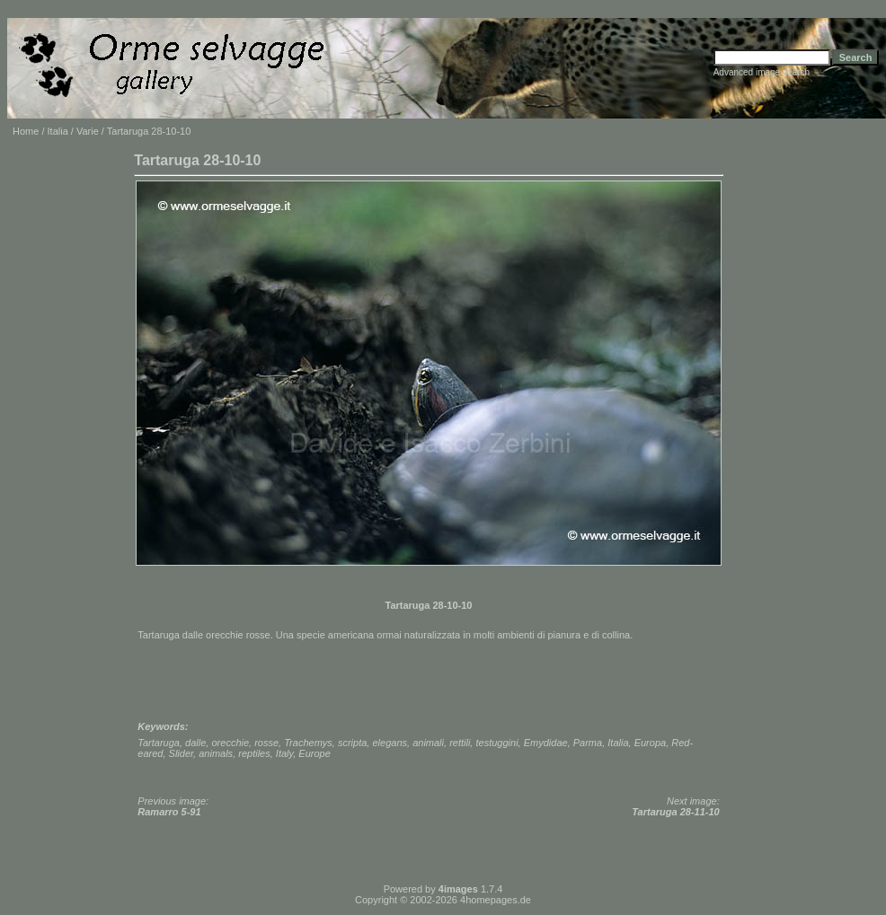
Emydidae (546, 742)
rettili (459, 742)
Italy (284, 753)
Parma (587, 742)
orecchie (230, 742)
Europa (650, 742)
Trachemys (308, 742)
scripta (352, 742)
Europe (314, 753)
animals (216, 753)
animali (428, 742)
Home (26, 131)
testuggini (496, 742)
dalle (195, 742)
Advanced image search (761, 72)
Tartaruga (158, 742)
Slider (181, 753)
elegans (389, 742)
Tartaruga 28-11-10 (675, 811)
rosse (266, 742)
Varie (87, 131)
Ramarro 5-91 (168, 811)
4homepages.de (495, 899)
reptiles (254, 753)
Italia (58, 131)
